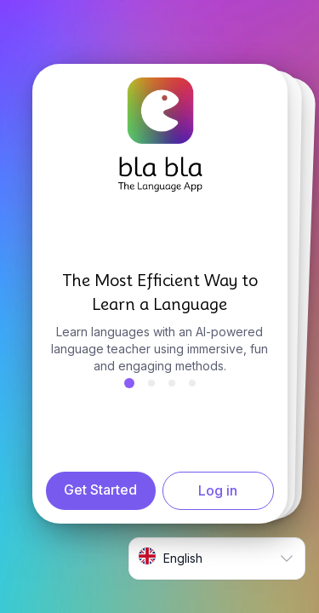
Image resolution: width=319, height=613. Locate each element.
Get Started (100, 489)
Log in (217, 490)
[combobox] (216, 558)
